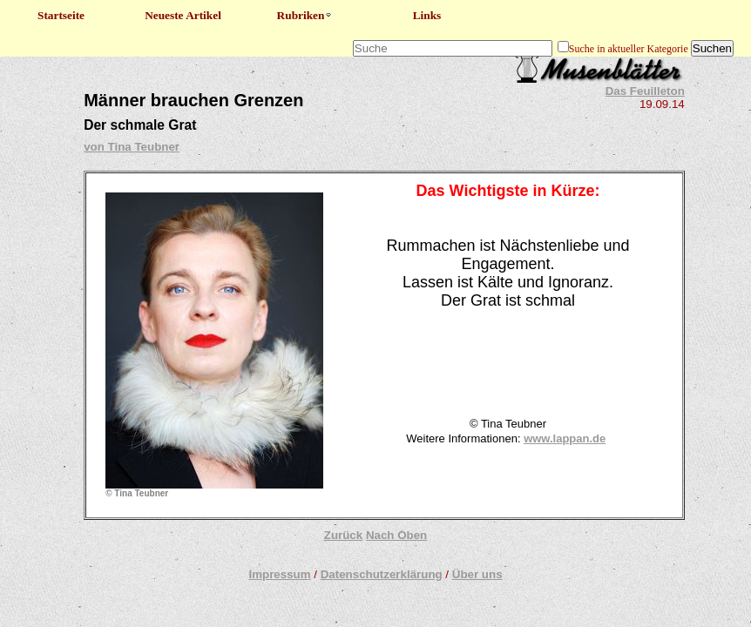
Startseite (61, 15)
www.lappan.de (565, 438)
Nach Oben (396, 535)
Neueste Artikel (183, 15)
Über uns (477, 574)
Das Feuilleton (645, 91)
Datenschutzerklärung (382, 574)
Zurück (343, 535)
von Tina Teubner (131, 146)
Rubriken (305, 15)
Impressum (279, 574)
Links (427, 15)
